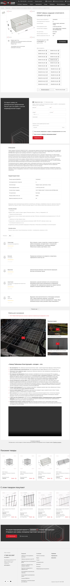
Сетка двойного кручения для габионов (27, 572)
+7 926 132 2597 (9, 555)
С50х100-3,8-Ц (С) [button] (43, 69)
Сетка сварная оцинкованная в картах (28, 575)
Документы (53, 557)
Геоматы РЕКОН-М (25, 578)
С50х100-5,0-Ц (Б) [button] (55, 78)
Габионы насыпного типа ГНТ (27, 559)
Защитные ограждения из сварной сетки (26, 569)
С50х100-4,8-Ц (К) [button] (43, 84)
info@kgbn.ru (6, 557)
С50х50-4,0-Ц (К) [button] (54, 63)
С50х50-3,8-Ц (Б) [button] (42, 56)
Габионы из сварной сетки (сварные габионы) (27, 565)
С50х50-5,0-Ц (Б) (53, 59)
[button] (11, 536)
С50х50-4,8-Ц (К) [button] (42, 66)
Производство (39, 4)
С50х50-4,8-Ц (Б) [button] (42, 60)
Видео (37, 557)
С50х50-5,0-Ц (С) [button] (54, 53)
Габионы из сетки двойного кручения (27, 556)
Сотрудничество (39, 562)
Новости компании (40, 555)
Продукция (25, 4)
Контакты (38, 566)
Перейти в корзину (57, 442)
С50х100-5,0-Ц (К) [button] (55, 84)
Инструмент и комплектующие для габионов (28, 581)
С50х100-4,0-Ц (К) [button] (55, 81)
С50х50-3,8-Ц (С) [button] (42, 50)
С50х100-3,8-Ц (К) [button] (43, 81)
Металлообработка (61, 4)
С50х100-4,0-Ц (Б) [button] (55, 75)
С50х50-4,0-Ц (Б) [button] (54, 56)
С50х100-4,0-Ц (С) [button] (55, 69)
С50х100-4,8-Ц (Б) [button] (43, 78)
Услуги (32, 4)
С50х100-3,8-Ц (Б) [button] (43, 75)
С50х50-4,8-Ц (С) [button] (42, 53)
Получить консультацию (60, 89)
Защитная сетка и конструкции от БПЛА (28, 562)
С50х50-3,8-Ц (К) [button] (42, 63)
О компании (38, 553)
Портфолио (52, 4)
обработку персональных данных (49, 134)
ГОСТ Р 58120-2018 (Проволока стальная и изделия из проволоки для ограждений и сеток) (29, 315)
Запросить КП (38, 137)
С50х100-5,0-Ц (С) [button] (55, 72)
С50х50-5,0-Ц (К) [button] (54, 66)
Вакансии (38, 564)
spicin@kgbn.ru (7, 565)
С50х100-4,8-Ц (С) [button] (43, 72)
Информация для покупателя (42, 568)
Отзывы (45, 4)
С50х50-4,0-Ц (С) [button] (54, 50)
